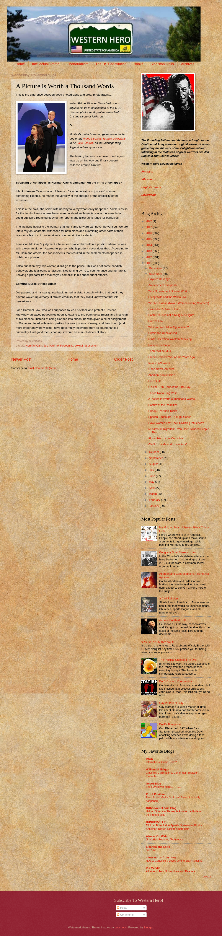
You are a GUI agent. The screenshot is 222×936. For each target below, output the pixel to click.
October (154, 452)
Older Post (123, 359)
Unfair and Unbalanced (162, 333)
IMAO (149, 758)
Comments (125, 914)
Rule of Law (155, 321)
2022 (149, 221)
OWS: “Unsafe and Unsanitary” (167, 444)
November (156, 274)
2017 (149, 227)
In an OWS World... (160, 363)
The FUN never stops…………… (165, 786)
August (153, 464)
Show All (207, 877)
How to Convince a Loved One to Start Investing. (174, 860)
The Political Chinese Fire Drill (177, 659)
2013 (149, 251)
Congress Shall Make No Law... (178, 552)
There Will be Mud (159, 351)
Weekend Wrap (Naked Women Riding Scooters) (178, 303)
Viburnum (147, 179)
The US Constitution (110, 64)
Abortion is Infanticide (161, 375)
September (156, 458)
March (153, 493)
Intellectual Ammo (45, 64)
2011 (149, 263)
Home (20, 64)
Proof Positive (155, 794)
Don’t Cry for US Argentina (175, 681)
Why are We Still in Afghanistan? (168, 327)
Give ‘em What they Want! (157, 641)
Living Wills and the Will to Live (167, 297)
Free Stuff (154, 381)
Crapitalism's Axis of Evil (163, 309)
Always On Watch (157, 836)
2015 (149, 239)
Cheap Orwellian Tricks (162, 411)
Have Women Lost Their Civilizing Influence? (176, 423)
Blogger (148, 927)
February (155, 499)
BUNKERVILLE (156, 822)
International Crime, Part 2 (161, 762)
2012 (149, 257)
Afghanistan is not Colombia (165, 438)
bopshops (120, 927)
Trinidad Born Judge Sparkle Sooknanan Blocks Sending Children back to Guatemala (174, 827)
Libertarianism (77, 64)
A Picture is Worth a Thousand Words (171, 398)
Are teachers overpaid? (162, 285)
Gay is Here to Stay (171, 703)
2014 (149, 245)
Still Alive (151, 850)
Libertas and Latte (158, 846)
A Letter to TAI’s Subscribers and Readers (170, 871)
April (152, 488)
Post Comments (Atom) (42, 368)
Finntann (147, 171)
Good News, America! (161, 369)
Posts (122, 907)
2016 (149, 233)
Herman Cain (34, 345)
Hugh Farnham (151, 187)
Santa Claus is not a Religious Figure (171, 315)
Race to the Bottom (160, 345)
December (156, 268)
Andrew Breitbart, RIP (172, 620)
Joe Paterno (51, 345)
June (152, 476)
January (154, 506)
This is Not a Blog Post (162, 393)
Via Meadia (153, 868)
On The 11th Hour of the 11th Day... (170, 387)
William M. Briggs (157, 769)
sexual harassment (86, 345)
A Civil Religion (168, 598)
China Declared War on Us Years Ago (171, 357)
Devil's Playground (170, 724)
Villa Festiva (85, 143)
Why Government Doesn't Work (167, 291)
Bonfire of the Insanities (163, 405)
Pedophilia (66, 345)
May (152, 481)
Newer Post (21, 359)
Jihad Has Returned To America (164, 839)
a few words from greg (161, 857)
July (152, 470)
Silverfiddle (148, 195)
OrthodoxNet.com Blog (161, 808)
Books (138, 64)
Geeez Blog (153, 783)
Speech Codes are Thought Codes (169, 416)
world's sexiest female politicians (104, 138)
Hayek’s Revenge (159, 279)
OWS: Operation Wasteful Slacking (170, 339)
